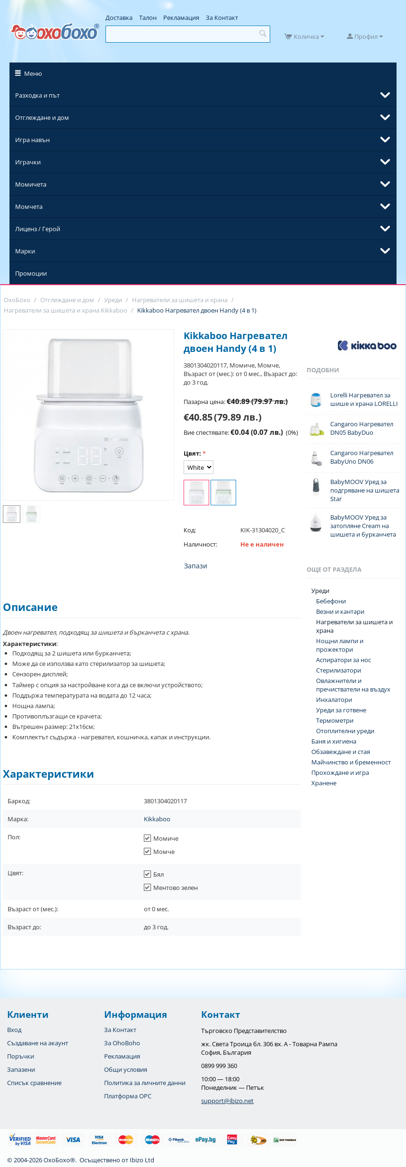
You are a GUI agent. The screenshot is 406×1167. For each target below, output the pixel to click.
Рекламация (181, 17)
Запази (195, 565)
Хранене (323, 783)
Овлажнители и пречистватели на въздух (353, 684)
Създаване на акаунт (37, 1043)
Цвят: (192, 453)
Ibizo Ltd (142, 1160)
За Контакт (222, 17)
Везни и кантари (340, 611)
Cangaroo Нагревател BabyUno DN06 (361, 457)
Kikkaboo (157, 819)
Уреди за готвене (341, 710)
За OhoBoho (122, 1043)
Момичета (30, 184)
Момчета (29, 206)
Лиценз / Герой (37, 228)
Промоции (31, 273)
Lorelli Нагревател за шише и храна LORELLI (364, 399)
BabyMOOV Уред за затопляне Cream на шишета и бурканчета (363, 526)
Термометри (334, 720)
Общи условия (125, 1069)
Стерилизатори (338, 670)
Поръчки (20, 1056)
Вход (14, 1029)
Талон (148, 17)
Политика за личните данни (144, 1082)
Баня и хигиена (333, 741)
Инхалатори (334, 699)
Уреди (320, 590)
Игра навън (32, 139)
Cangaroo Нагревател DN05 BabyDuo (361, 428)
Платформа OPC (127, 1096)
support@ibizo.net (227, 1100)
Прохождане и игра (340, 772)
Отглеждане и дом (42, 117)
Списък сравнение (34, 1082)
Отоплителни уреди (345, 731)
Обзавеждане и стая (340, 751)
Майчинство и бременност (351, 762)
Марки (25, 251)
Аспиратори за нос (343, 659)
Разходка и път (37, 95)
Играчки (28, 162)
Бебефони (331, 601)
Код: (190, 530)
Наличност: (200, 544)
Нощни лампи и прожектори (339, 645)
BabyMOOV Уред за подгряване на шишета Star (364, 490)
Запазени (21, 1069)
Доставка (119, 17)
